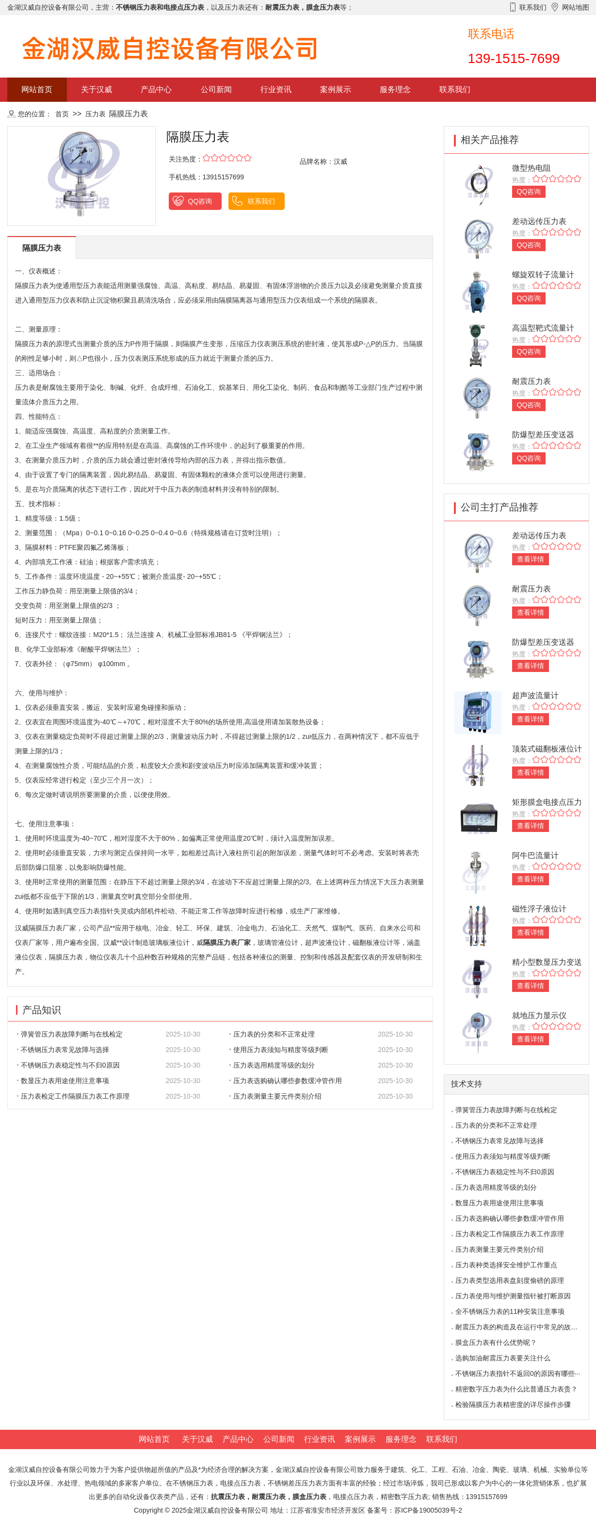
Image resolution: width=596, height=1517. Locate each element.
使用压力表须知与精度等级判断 (278, 1050)
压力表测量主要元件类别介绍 (275, 1096)
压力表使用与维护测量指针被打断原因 (513, 1296)
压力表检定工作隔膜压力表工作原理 (73, 1096)
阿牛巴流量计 (535, 855)
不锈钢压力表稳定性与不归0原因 (68, 1065)
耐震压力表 (531, 381)
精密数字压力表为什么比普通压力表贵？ (516, 1389)
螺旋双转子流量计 (543, 275)
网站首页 (36, 89)
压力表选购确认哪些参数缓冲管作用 (285, 1081)
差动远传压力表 (539, 221)
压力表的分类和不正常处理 (272, 1034)
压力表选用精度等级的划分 (272, 1065)
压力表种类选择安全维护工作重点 (506, 1265)
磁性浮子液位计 (539, 909)
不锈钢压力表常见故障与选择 (63, 1050)
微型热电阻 (531, 168)
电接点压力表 (353, 1497)
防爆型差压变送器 (543, 435)
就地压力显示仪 (539, 1015)
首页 (62, 114)
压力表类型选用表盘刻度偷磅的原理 (509, 1280)
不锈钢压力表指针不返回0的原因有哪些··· (517, 1373)
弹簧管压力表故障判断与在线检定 (70, 1034)
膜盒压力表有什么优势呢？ (496, 1342)
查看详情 (530, 559)
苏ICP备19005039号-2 (428, 1510)
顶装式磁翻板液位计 (547, 749)
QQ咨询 (200, 201)
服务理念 (395, 89)
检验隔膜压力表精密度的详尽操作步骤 (513, 1404)
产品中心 (156, 89)
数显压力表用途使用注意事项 (63, 1081)
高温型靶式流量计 (543, 328)
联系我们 (454, 89)
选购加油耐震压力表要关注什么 (502, 1358)
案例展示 (335, 89)
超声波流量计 (535, 695)
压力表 (95, 114)
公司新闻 (216, 89)
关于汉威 (96, 89)
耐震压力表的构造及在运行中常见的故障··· (519, 1327)
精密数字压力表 (404, 1497)
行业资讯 (275, 89)
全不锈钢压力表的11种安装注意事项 (510, 1311)
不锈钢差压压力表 (295, 1483)
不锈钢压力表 (193, 1483)
